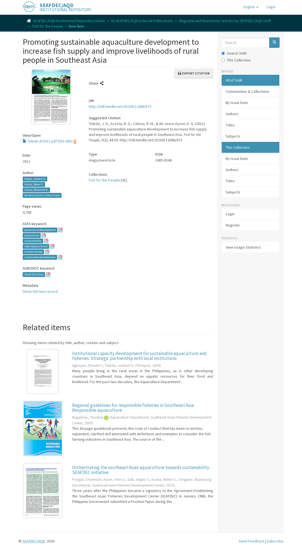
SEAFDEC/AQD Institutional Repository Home (69, 20)
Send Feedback (251, 541)
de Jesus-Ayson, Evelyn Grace (42, 195)
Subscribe (275, 541)
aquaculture (31, 235)
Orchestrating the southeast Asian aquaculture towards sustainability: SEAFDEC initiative (141, 470)
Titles (230, 125)
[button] (251, 7)
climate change (33, 251)
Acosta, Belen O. (33, 184)
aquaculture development (40, 230)
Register (233, 225)
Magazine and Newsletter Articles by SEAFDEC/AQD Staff (225, 20)
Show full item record (40, 291)
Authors (232, 113)
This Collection (236, 60)
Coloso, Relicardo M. (36, 190)
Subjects (233, 136)
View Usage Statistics (243, 247)
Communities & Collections (247, 91)
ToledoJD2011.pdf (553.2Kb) (48, 141)
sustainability (33, 241)
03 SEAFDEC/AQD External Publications (142, 20)
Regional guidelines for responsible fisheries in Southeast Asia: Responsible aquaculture (133, 407)
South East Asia (33, 274)
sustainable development (39, 257)
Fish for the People (47, 26)
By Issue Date (237, 102)
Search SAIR (234, 53)
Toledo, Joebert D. (35, 179)
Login (230, 213)
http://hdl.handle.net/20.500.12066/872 (120, 106)
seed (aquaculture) (36, 246)
